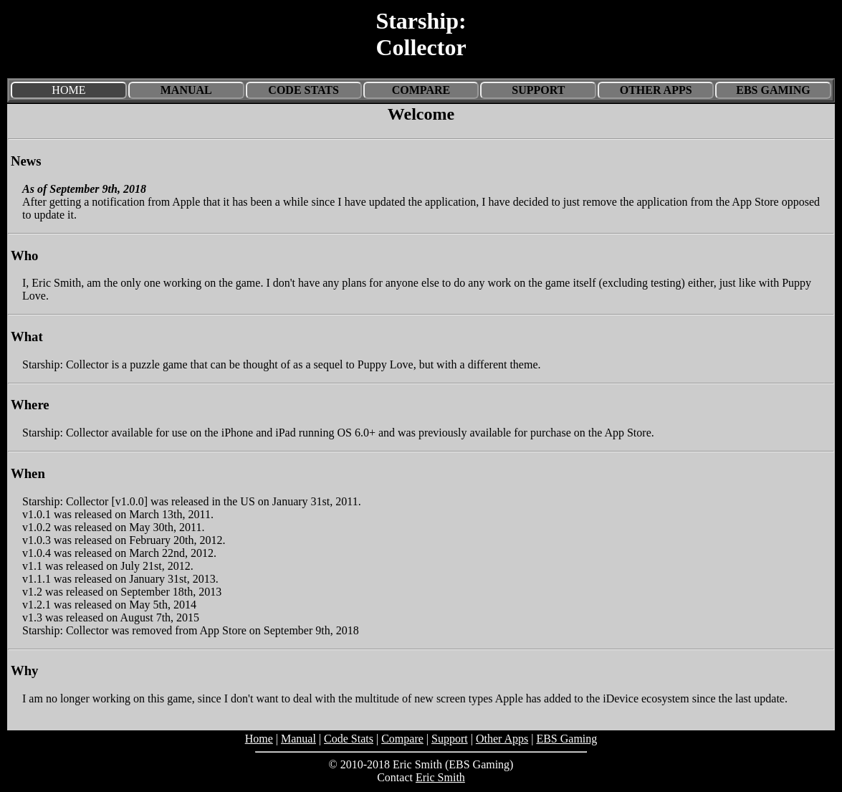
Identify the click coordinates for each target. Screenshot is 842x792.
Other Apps (656, 90)
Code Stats (303, 90)
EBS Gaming (773, 90)
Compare (421, 90)
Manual (186, 90)
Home (259, 739)
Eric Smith (440, 777)
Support (538, 90)
